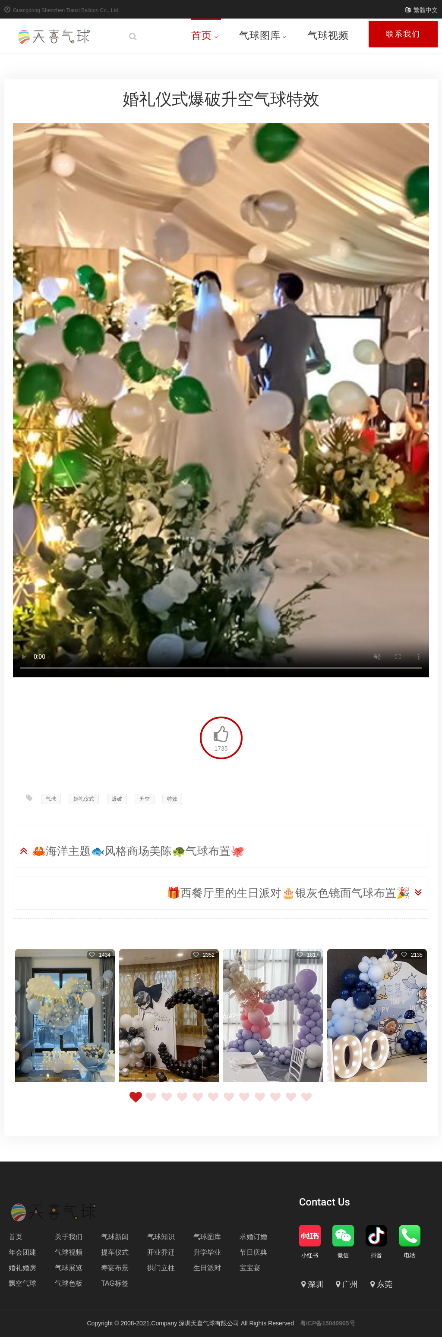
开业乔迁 (161, 1252)
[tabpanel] (65, 1016)
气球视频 (328, 35)
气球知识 (161, 1236)
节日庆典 (253, 1252)
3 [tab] (166, 1102)
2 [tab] (151, 1102)
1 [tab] (135, 1102)
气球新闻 (115, 1236)
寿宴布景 (115, 1267)
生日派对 (207, 1267)
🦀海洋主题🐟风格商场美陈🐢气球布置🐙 (138, 851)
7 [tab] (229, 1102)
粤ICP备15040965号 (327, 1323)
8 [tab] (244, 1102)
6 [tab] (213, 1102)
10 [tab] (275, 1102)
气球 (51, 799)
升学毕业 (207, 1252)
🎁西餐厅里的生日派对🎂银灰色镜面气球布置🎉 (288, 892)
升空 (144, 799)
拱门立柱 (161, 1267)
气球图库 (263, 35)
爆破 (117, 799)
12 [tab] (306, 1102)
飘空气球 (22, 1283)
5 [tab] (198, 1102)
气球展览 (68, 1267)
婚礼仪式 (83, 799)
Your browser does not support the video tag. (221, 400)
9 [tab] (260, 1102)
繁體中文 (426, 9)
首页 (204, 35)
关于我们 (68, 1236)
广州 (350, 1284)
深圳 (315, 1284)
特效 (172, 799)
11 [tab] (291, 1102)
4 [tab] (182, 1102)
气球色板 (68, 1283)
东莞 (384, 1284)
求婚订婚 (253, 1236)
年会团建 (22, 1252)
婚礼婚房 (22, 1267)
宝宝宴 (250, 1267)
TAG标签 (115, 1283)
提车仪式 (115, 1252)
